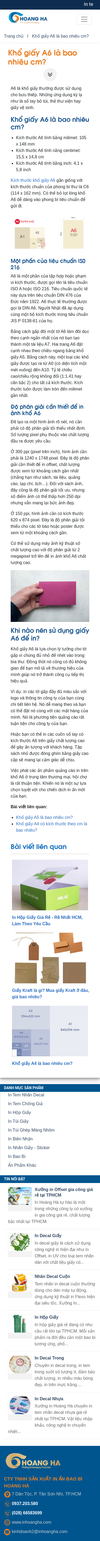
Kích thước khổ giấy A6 (33, 180)
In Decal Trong (49, 1358)
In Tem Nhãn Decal (26, 1095)
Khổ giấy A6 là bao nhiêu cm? (60, 36)
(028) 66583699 (27, 1513)
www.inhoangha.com (31, 1522)
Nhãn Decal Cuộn (52, 1276)
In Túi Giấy (18, 1121)
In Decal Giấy (48, 1235)
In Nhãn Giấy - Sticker (29, 1147)
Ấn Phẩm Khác (22, 1165)
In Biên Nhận (20, 1139)
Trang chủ (13, 36)
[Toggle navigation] (84, 19)
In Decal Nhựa (49, 1399)
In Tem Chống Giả (25, 1103)
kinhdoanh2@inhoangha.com (39, 1531)
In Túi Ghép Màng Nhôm (31, 1130)
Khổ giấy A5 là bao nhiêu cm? (44, 817)
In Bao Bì (17, 1156)
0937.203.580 (25, 1503)
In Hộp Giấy (19, 1112)
